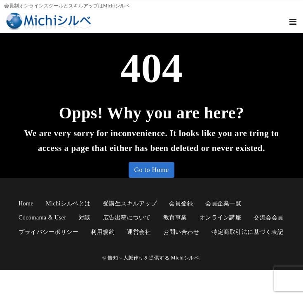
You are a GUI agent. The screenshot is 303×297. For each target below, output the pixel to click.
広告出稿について (127, 217)
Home (26, 203)
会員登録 (181, 203)
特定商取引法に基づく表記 (247, 232)
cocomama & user (42, 217)
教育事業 (175, 217)
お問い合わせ (181, 232)
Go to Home (151, 169)
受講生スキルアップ (130, 203)
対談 (85, 217)
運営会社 (139, 232)
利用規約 (103, 232)
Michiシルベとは (68, 203)
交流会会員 (269, 217)
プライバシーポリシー (48, 232)
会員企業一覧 (223, 203)
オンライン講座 (221, 217)
